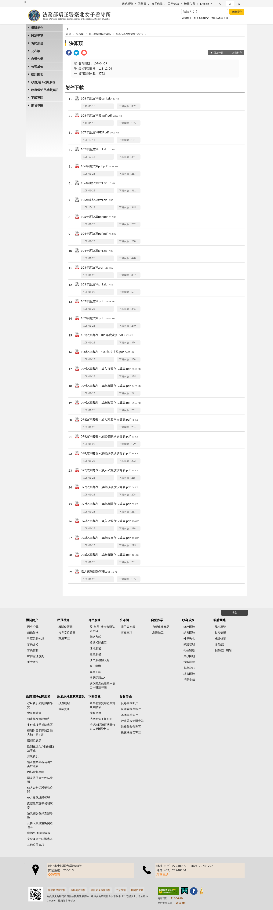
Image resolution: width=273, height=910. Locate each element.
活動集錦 (189, 679)
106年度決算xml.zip (98, 183)
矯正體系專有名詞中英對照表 (40, 764)
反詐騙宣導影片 (131, 709)
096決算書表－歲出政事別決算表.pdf (110, 538)
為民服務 (37, 43)
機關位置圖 (65, 626)
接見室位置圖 (66, 632)
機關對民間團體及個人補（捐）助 (40, 732)
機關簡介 (37, 27)
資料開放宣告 (78, 890)
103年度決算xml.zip (97, 284)
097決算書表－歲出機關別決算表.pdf (109, 504)
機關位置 (189, 3)
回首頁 (142, 3)
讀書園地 (189, 673)
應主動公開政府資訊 (100, 33)
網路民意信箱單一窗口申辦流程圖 (102, 685)
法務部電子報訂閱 (101, 718)
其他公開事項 (35, 844)
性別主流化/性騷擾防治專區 (40, 748)
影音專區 (37, 105)
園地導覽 (220, 626)
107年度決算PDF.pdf (100, 132)
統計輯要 (220, 638)
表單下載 (95, 671)
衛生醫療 (189, 650)
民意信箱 (173, 3)
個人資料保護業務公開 (40, 789)
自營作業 (37, 58)
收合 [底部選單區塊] (234, 612)
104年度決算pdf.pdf (98, 234)
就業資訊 (64, 709)
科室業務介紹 (35, 638)
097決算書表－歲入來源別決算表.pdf (109, 470)
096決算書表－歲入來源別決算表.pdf (110, 521)
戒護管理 (189, 644)
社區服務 (95, 654)
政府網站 (64, 703)
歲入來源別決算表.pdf (99, 572)
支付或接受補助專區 (40, 724)
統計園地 (37, 74)
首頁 (68, 33)
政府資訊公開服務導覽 (40, 705)
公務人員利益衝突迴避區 (40, 825)
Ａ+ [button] (240, 3)
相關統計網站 (223, 650)
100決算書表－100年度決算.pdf (107, 352)
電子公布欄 (128, 626)
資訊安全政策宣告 (101, 890)
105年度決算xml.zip (97, 200)
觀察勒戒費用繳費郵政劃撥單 (102, 705)
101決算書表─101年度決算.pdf (107, 335)
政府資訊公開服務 (43, 82)
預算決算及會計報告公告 (129, 33)
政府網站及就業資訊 (44, 90)
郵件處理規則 (35, 656)
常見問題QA (97, 677)
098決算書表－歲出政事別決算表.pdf (109, 453)
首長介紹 (32, 644)
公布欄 (35, 51)
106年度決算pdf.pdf (99, 166)
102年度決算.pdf (98, 301)
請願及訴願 (34, 740)
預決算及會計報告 (38, 718)
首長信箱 (157, 3)
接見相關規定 (201, 18)
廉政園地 (189, 656)
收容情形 (220, 632)
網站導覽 (127, 3)
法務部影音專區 (131, 726)
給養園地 (189, 632)
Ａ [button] (230, 3)
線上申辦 (95, 666)
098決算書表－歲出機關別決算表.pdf (109, 436)
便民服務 (95, 648)
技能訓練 (189, 662)
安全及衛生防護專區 (40, 838)
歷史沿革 (32, 626)
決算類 (76, 43)
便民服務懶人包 (219, 18)
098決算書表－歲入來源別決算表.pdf (109, 420)
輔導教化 (189, 638)
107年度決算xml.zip (98, 149)
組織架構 (32, 632)
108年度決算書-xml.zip (100, 98)
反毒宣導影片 (129, 703)
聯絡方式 (95, 636)
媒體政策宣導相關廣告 (40, 805)
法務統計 (220, 644)
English (204, 3)
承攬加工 (187, 18)
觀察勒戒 (189, 667)
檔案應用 (95, 713)
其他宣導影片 (129, 714)
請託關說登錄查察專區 (40, 815)
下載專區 (37, 97)
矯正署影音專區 (131, 732)
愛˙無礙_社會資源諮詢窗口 (102, 628)
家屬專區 (64, 638)
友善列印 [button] (237, 52)
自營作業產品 (160, 626)
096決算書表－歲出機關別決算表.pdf (110, 555)
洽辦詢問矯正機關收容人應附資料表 (102, 726)
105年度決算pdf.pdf (98, 217)
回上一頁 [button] (218, 52)
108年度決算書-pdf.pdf (101, 116)
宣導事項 (126, 632)
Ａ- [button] (220, 3)
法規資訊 (32, 756)
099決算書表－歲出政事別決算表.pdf (111, 403)
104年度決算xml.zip (97, 251)
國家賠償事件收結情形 (40, 779)
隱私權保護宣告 (56, 890)
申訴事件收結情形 (38, 833)
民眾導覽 (37, 35)
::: (25, 1)
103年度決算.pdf (97, 268)
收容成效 (37, 66)
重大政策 (32, 662)
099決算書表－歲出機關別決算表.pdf (111, 386)
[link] (69, 53)
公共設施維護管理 (38, 797)
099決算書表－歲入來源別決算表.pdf (111, 369)
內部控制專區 (35, 772)
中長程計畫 (34, 713)
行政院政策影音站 (132, 720)
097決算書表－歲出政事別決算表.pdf (109, 487)
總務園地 (189, 626)
